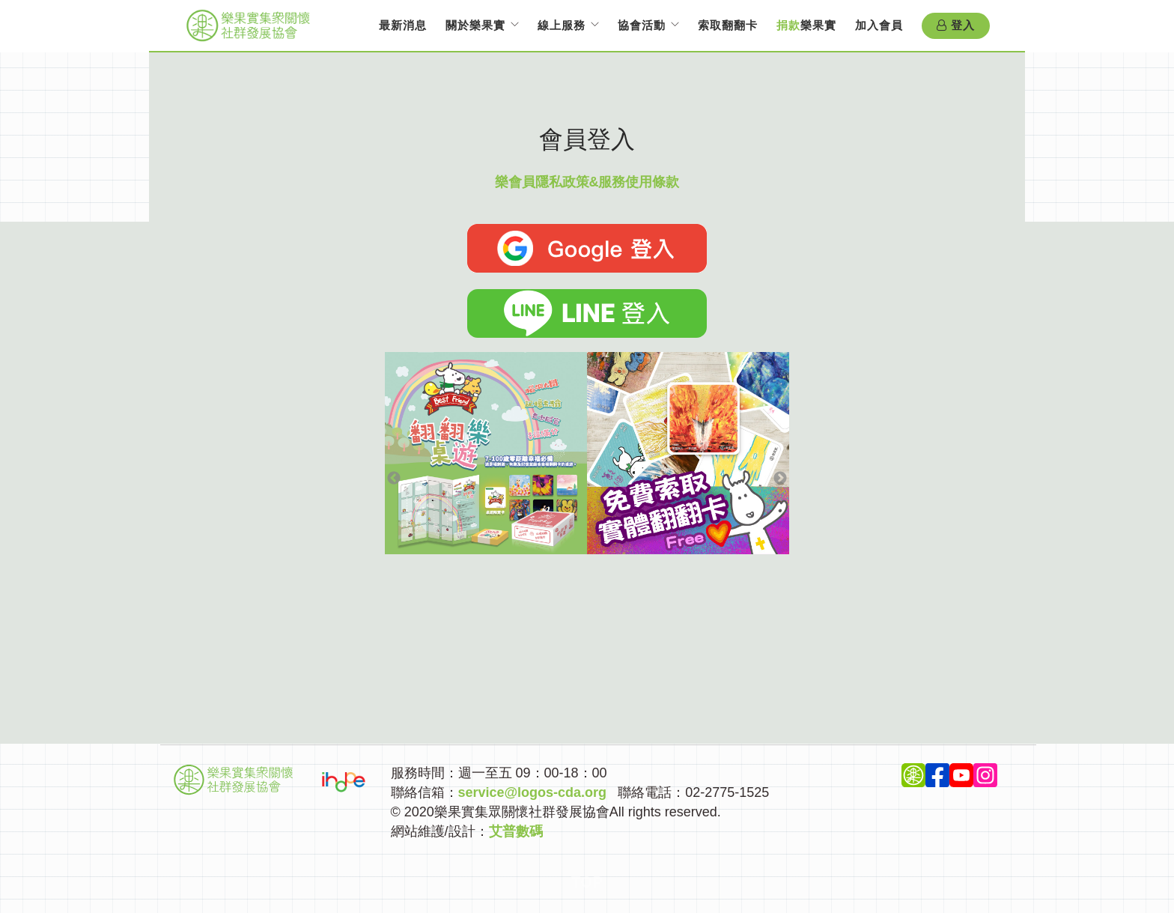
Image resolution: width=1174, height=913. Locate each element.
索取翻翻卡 (728, 25)
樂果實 (806, 25)
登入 (956, 25)
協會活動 (642, 25)
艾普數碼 (516, 831)
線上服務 (562, 25)
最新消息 (403, 25)
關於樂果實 (475, 25)
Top (587, 882)
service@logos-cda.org (532, 792)
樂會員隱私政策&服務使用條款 (587, 182)
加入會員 (879, 25)
